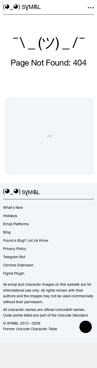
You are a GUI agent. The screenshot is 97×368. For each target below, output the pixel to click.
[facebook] (91, 192)
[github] (81, 192)
